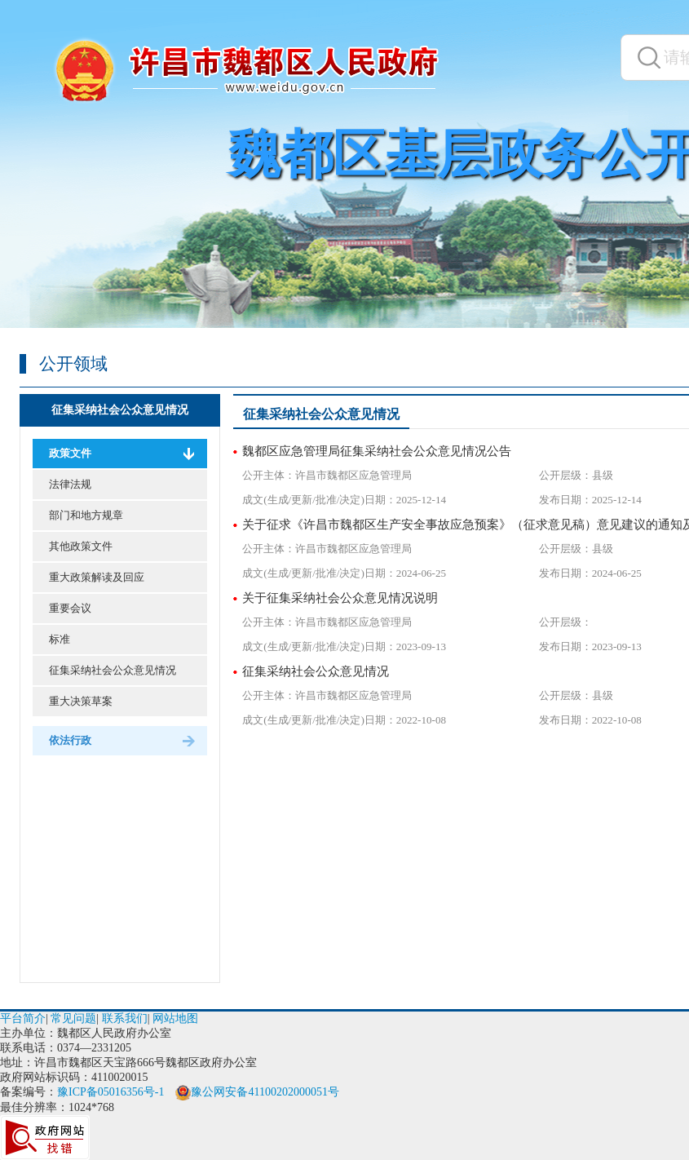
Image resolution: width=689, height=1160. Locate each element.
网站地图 (175, 1018)
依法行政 (70, 740)
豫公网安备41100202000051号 (256, 1092)
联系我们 (125, 1018)
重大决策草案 (81, 701)
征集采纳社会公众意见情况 (119, 410)
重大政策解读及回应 (96, 577)
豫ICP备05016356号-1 (110, 1092)
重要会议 (70, 608)
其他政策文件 (81, 546)
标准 (59, 639)
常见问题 (73, 1018)
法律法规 (70, 484)
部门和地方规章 (86, 515)
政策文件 (70, 453)
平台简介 (23, 1018)
